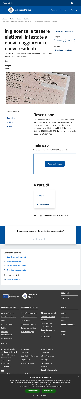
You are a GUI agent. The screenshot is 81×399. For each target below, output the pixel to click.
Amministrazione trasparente (47, 350)
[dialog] (40, 386)
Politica (26, 19)
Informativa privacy (47, 356)
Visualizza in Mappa (55, 164)
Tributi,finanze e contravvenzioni (46, 324)
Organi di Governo (7, 313)
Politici (3, 328)
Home (4, 19)
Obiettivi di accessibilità (49, 370)
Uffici (3, 320)
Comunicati (65, 317)
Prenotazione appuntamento (26, 350)
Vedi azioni (69, 31)
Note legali (44, 359)
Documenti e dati (7, 338)
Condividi (59, 31)
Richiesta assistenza (28, 363)
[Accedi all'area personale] (72, 3)
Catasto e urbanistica (28, 328)
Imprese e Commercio (28, 324)
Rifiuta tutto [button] (49, 391)
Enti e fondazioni (7, 324)
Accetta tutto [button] (32, 391)
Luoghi (63, 331)
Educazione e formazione (49, 313)
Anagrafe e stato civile (29, 313)
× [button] (78, 376)
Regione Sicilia (8, 3)
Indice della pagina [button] (13, 111)
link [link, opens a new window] (60, 386)
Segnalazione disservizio (29, 356)
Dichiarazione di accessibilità (46, 364)
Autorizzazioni (46, 336)
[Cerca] (76, 10)
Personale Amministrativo (6, 333)
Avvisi (19, 19)
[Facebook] (59, 9)
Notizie (63, 313)
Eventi (63, 334)
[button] (40, 395)
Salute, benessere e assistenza (48, 331)
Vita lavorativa (26, 320)
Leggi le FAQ (25, 359)
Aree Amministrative (8, 317)
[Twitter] (64, 9)
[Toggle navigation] (4, 9)
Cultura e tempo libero (29, 317)
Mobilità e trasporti (27, 331)
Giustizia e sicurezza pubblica (48, 318)
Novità (12, 19)
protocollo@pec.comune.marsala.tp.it (14, 374)
